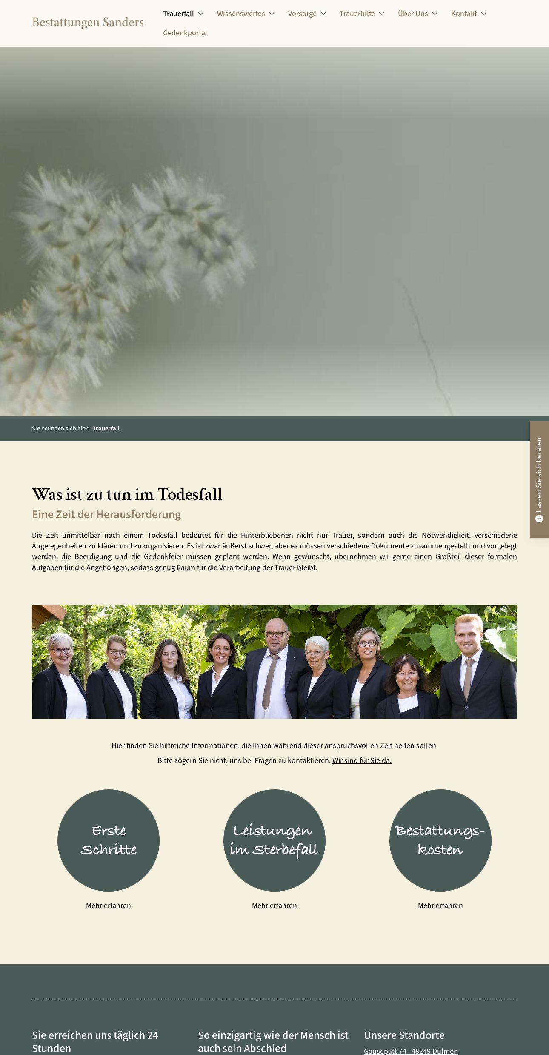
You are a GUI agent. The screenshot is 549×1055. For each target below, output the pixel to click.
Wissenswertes (241, 14)
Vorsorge (302, 14)
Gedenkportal (185, 33)
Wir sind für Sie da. (362, 761)
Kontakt (464, 14)
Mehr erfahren (108, 906)
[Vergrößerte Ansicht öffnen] (274, 662)
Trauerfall (178, 14)
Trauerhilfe (357, 14)
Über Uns (413, 14)
